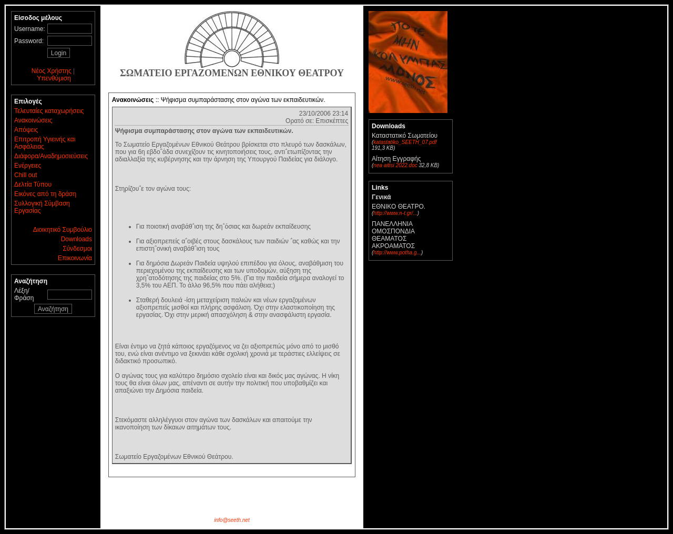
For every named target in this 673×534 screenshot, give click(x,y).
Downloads (76, 239)
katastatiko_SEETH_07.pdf (404, 142)
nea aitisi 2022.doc (395, 165)
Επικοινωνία (75, 258)
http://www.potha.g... (397, 252)
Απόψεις (26, 130)
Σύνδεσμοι (77, 248)
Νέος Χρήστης (52, 71)
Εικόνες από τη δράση (45, 194)
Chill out (25, 175)
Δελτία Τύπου (33, 184)
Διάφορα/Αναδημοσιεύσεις (51, 156)
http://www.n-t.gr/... (395, 213)
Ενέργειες (27, 165)
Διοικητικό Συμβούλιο (62, 229)
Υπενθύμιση (54, 78)
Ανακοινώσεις (33, 120)
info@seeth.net (231, 520)
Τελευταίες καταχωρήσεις (49, 111)
